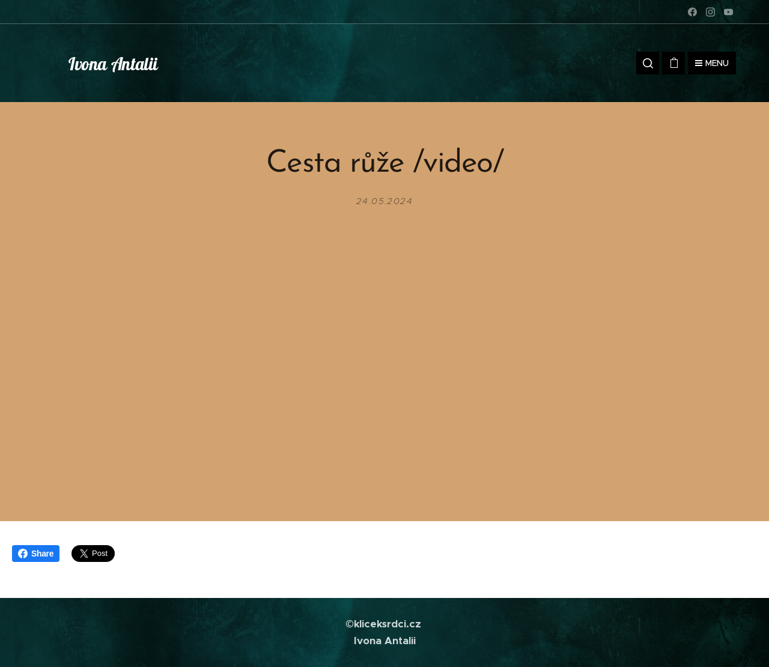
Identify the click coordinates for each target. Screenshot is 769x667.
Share (35, 553)
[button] (647, 63)
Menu (712, 63)
